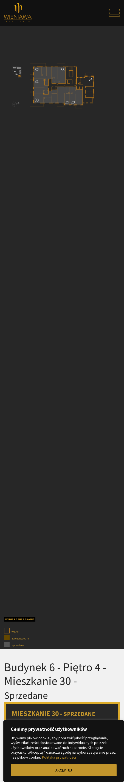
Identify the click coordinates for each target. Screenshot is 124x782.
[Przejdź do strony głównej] (18, 13)
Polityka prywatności (59, 757)
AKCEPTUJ (63, 770)
